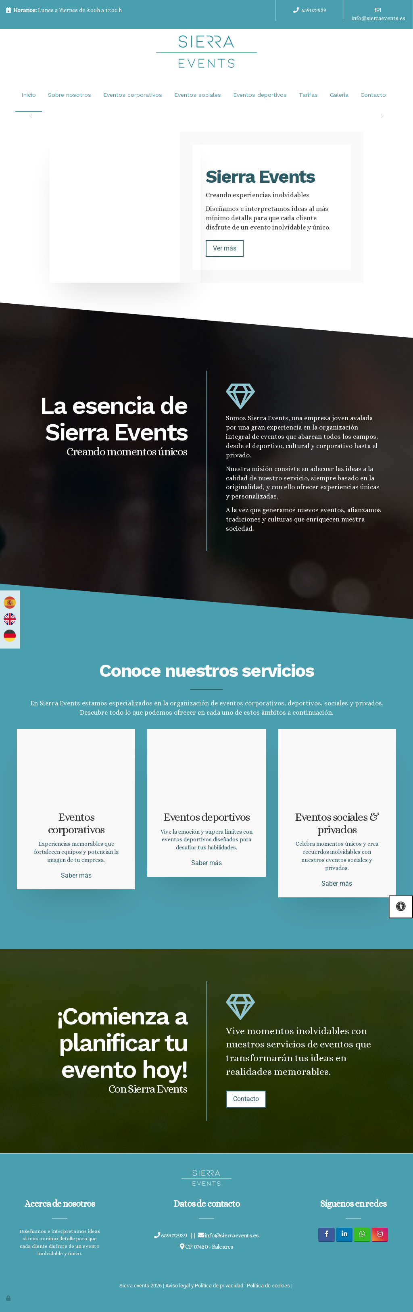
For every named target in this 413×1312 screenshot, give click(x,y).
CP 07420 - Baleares (207, 1245)
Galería (339, 95)
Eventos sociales (197, 95)
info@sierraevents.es (378, 18)
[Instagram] (379, 1234)
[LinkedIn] (344, 1234)
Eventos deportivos (260, 95)
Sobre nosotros (69, 95)
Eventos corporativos (132, 95)
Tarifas (308, 95)
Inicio (28, 95)
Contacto (373, 95)
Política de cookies (268, 1285)
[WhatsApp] (362, 1234)
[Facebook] (326, 1234)
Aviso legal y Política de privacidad (204, 1285)
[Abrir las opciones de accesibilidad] (401, 906)
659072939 (313, 10)
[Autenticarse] (9, 1297)
